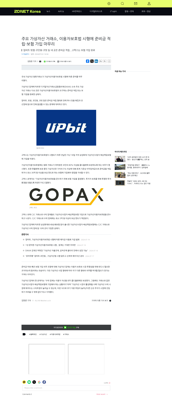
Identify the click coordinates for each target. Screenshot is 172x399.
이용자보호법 (55, 334)
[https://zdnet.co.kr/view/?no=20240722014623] (87, 61)
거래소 (66, 334)
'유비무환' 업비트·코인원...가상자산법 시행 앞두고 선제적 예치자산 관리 (54, 256)
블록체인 (33, 334)
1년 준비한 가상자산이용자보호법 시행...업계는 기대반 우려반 (50, 245)
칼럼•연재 (129, 11)
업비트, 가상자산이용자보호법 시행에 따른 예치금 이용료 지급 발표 (52, 240)
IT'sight (113, 11)
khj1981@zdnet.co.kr (43, 300)
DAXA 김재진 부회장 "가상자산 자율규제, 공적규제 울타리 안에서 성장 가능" (56, 250)
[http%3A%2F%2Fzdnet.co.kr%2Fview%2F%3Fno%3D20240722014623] (96, 61)
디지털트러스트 (96, 11)
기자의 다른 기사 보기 (101, 300)
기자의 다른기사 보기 (64, 61)
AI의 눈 (61, 11)
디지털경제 (25, 54)
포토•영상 (146, 11)
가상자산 (44, 334)
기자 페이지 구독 (49, 61)
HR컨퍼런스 (77, 11)
